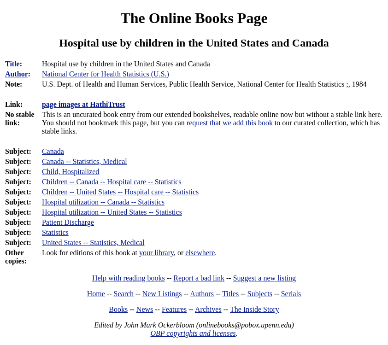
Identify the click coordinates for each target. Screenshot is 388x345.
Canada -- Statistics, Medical (84, 161)
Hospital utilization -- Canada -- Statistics (103, 202)
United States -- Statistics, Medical (93, 242)
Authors (202, 294)
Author (16, 74)
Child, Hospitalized (70, 171)
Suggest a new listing (264, 278)
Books (118, 309)
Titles (230, 294)
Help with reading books (128, 278)
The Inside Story (254, 309)
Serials (291, 294)
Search (124, 294)
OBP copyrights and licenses (192, 333)
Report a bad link (198, 278)
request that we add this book (230, 123)
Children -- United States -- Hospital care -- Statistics (120, 192)
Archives (208, 309)
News (144, 309)
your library (156, 253)
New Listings (162, 294)
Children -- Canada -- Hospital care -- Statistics (112, 182)
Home (96, 294)
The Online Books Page (193, 18)
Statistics (55, 232)
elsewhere (200, 253)
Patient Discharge (68, 222)
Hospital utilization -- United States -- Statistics (112, 212)
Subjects (259, 294)
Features (174, 309)
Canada (53, 151)
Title (12, 64)
